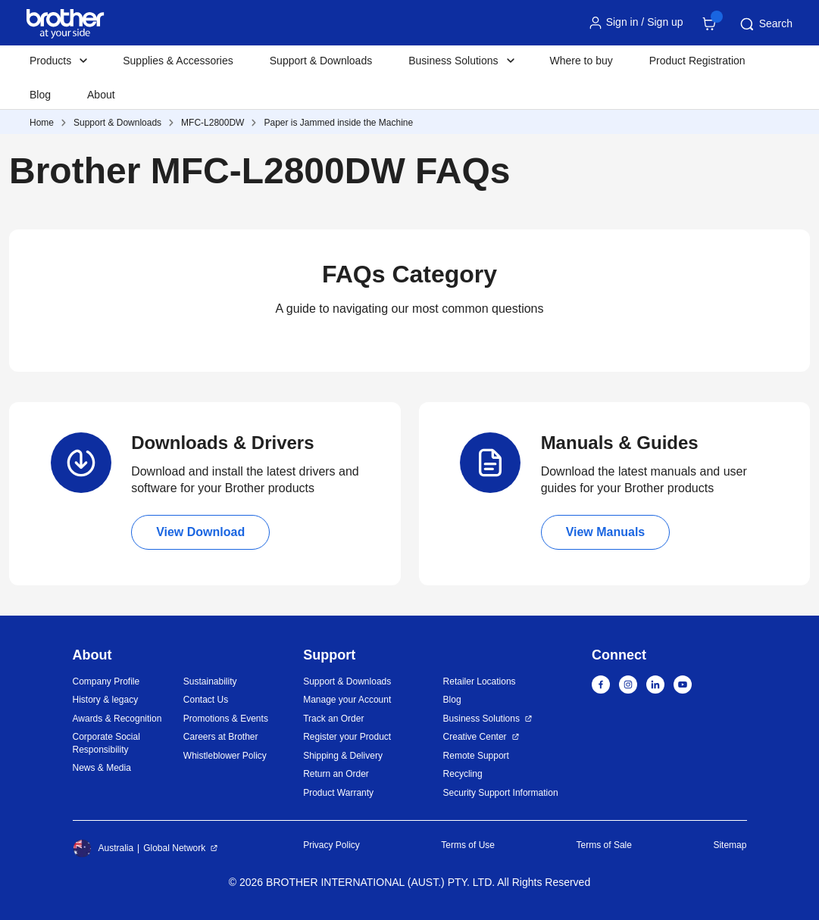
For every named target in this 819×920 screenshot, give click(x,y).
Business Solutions (481, 718)
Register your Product (347, 736)
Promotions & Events (225, 718)
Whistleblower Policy (225, 755)
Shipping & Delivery (343, 755)
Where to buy (581, 61)
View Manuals (606, 531)
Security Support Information (500, 792)
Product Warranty (338, 792)
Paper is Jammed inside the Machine (338, 122)
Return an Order (336, 774)
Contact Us (205, 699)
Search (765, 24)
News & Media (102, 768)
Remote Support (476, 755)
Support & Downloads (321, 61)
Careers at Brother (220, 736)
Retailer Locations (479, 681)
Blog (40, 95)
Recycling (463, 774)
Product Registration (697, 61)
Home (42, 122)
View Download (200, 531)
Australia (103, 848)
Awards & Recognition (117, 718)
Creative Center (475, 736)
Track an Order (333, 718)
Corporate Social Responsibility (106, 743)
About (101, 95)
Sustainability (210, 681)
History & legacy (106, 699)
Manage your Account (347, 699)
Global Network (174, 848)
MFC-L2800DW (212, 122)
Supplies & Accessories (178, 61)
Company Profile (106, 681)
